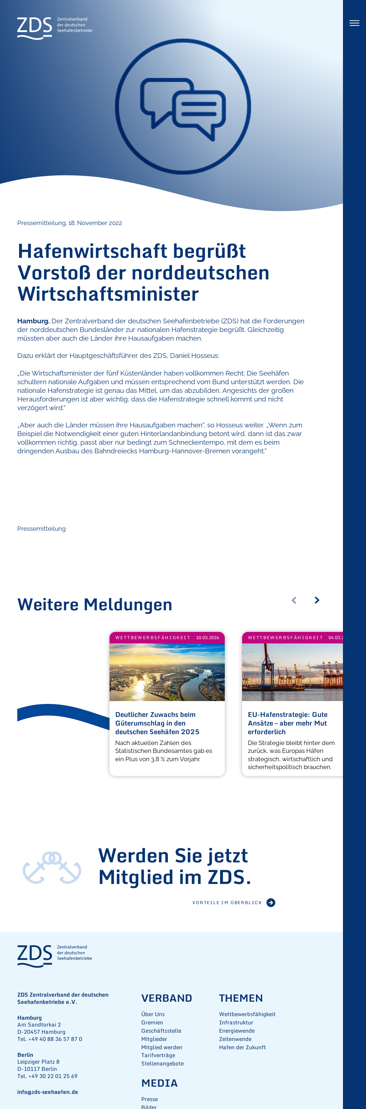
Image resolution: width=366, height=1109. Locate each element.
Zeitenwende (235, 1039)
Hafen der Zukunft (242, 1047)
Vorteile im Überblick (227, 902)
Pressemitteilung (41, 528)
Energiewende (237, 1031)
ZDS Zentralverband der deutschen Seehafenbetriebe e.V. (54, 28)
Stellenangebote (162, 1063)
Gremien (152, 1022)
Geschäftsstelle (161, 1031)
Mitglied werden (161, 1047)
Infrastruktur (236, 1022)
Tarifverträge (158, 1055)
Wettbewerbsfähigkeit (153, 637)
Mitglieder (154, 1039)
